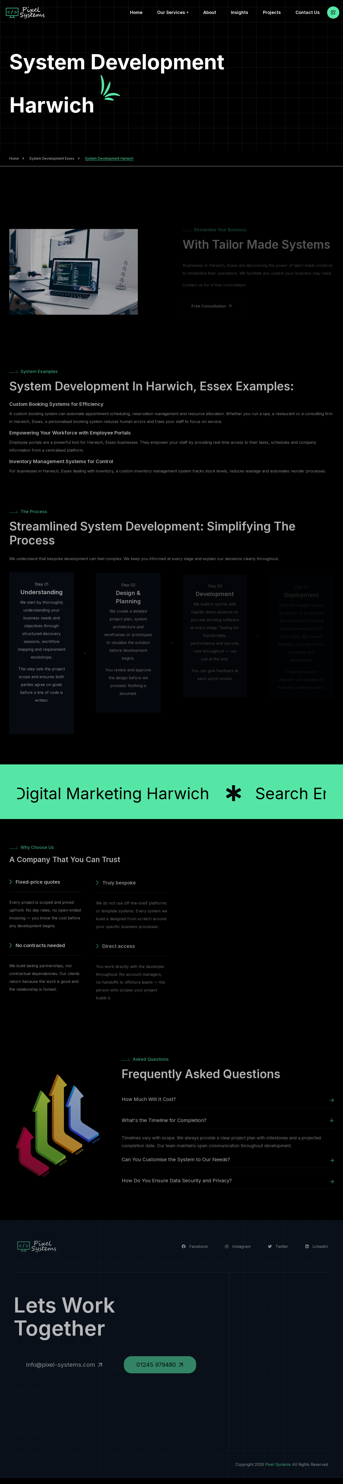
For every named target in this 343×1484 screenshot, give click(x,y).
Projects (272, 12)
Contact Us (308, 12)
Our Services (171, 12)
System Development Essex (51, 158)
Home (136, 12)
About (209, 12)
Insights (239, 12)
